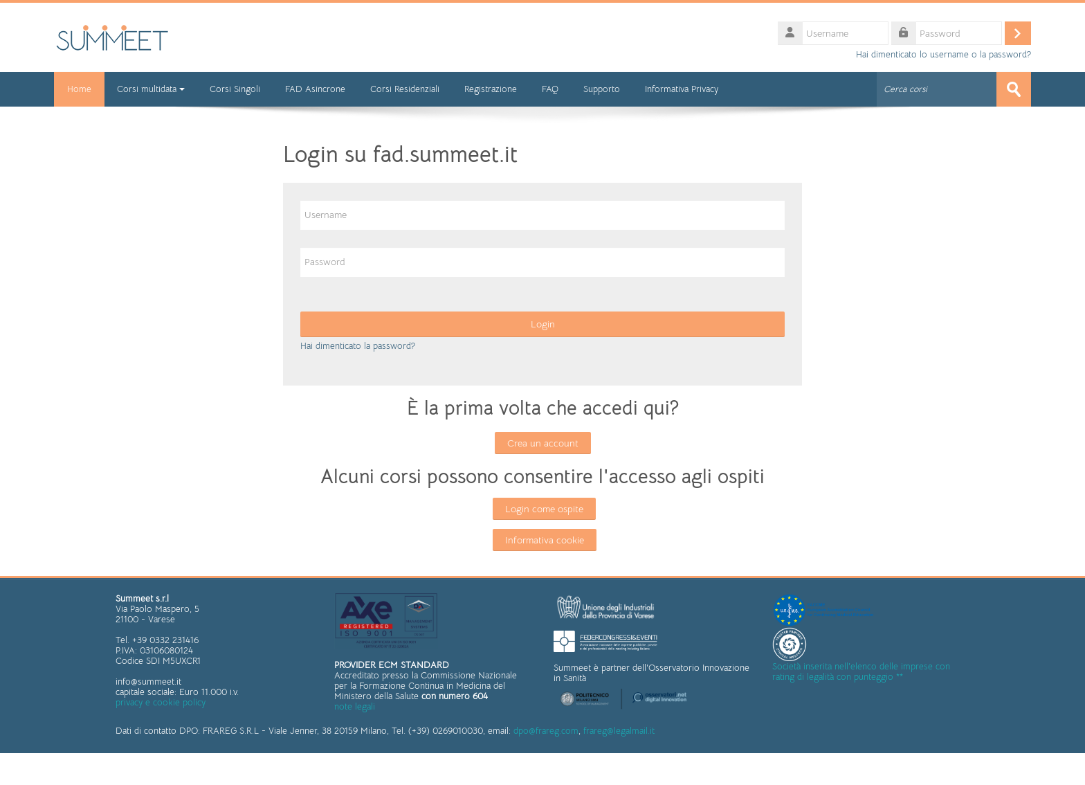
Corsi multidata (152, 89)
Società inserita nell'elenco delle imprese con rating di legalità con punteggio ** (861, 671)
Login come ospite (544, 509)
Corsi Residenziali (406, 89)
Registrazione (492, 89)
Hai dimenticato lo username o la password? (943, 54)
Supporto (603, 89)
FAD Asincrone (316, 89)
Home (80, 89)
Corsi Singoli (236, 89)
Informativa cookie (544, 540)
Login (543, 324)
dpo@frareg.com (545, 730)
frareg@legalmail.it (619, 730)
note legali (354, 706)
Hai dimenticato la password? (357, 346)
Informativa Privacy (683, 89)
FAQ (551, 89)
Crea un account (542, 443)
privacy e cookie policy (161, 702)
